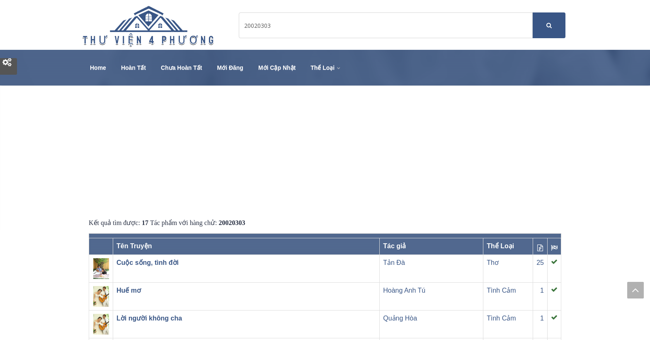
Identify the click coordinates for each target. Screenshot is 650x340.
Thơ (493, 262)
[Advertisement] (325, 152)
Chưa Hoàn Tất (181, 67)
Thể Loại (326, 67)
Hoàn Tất (133, 67)
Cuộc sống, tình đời (147, 262)
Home (98, 67)
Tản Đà (394, 262)
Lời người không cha (149, 318)
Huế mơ (128, 290)
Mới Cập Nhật (277, 67)
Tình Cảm (501, 290)
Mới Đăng (230, 67)
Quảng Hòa (400, 318)
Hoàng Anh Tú (404, 290)
